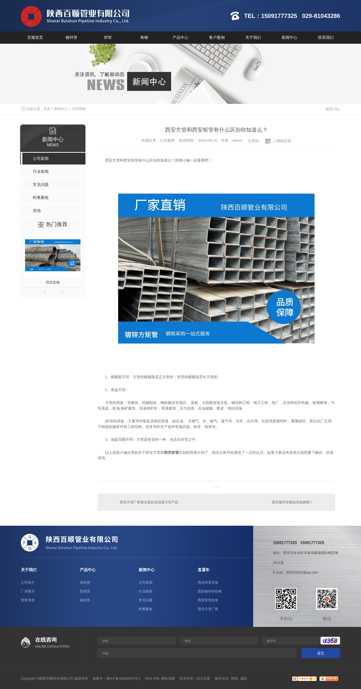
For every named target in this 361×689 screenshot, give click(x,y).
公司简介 (28, 582)
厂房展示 (28, 591)
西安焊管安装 (208, 582)
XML (156, 678)
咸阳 (243, 678)
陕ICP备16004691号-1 (123, 678)
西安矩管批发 (208, 600)
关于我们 (253, 37)
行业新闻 (146, 591)
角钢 (144, 37)
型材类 (85, 591)
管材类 (85, 582)
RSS (148, 678)
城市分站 (221, 678)
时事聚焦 (146, 609)
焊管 (108, 37)
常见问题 (146, 600)
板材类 (85, 600)
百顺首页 (35, 37)
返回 (332, 109)
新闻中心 (289, 37)
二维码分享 (282, 141)
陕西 (234, 678)
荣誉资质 (28, 600)
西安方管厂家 (208, 609)
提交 (320, 653)
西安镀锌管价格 (210, 591)
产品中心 (180, 37)
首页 (46, 109)
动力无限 (203, 678)
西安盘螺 (53, 282)
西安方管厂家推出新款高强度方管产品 (149, 502)
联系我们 (326, 37)
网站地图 (168, 678)
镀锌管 (71, 37)
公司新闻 (79, 109)
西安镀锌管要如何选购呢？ (292, 502)
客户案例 (217, 37)
